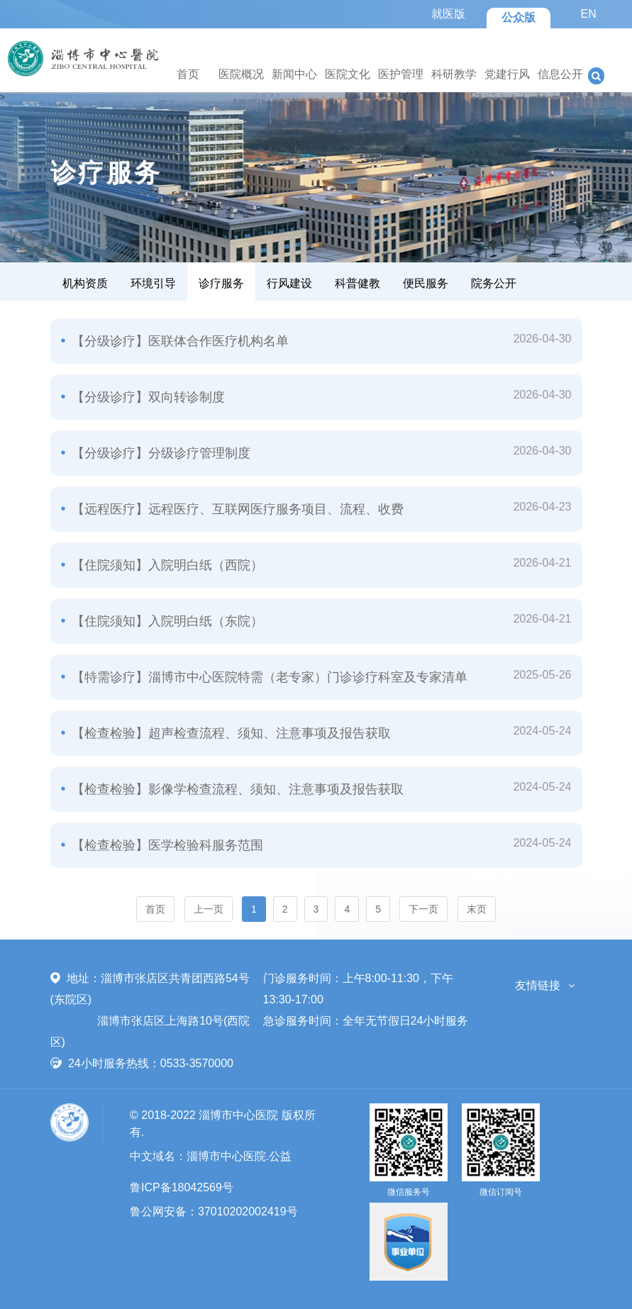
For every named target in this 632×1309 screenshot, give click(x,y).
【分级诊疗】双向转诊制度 (146, 397)
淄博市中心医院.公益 (239, 1156)
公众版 (518, 17)
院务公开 (493, 283)
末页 (477, 909)
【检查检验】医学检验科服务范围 (165, 845)
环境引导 (153, 283)
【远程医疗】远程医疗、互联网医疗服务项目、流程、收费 (236, 509)
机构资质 (85, 283)
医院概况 (241, 74)
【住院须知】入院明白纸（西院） (165, 565)
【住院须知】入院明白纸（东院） (165, 621)
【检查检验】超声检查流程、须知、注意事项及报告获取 (229, 733)
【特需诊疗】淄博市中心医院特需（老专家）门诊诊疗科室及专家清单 (267, 677)
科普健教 (357, 283)
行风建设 (289, 283)
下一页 (423, 909)
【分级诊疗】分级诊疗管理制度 (159, 453)
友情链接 (537, 985)
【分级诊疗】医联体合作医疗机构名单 (178, 341)
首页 (188, 74)
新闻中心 (294, 74)
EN (588, 14)
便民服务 (425, 283)
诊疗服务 (221, 283)
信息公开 (560, 74)
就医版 (448, 14)
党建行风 (507, 74)
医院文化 (347, 74)
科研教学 (454, 74)
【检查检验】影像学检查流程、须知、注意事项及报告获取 (236, 789)
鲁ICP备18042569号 (181, 1187)
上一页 (208, 909)
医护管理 (400, 74)
